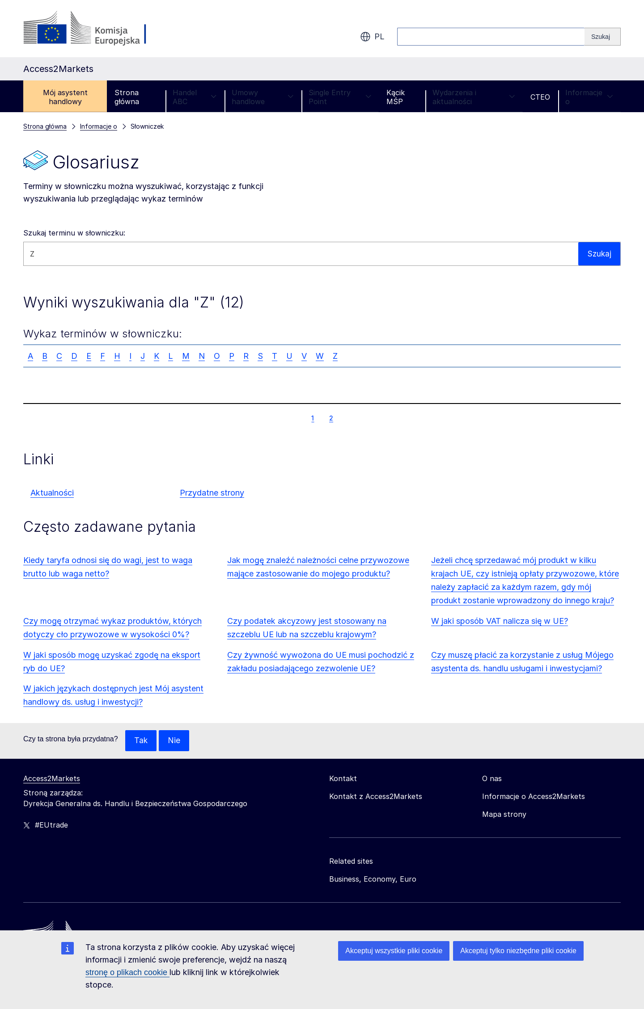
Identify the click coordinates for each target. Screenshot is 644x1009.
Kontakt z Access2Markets (375, 796)
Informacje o (589, 97)
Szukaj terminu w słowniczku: (74, 232)
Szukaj (598, 253)
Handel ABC (194, 97)
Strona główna (126, 97)
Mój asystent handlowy (65, 97)
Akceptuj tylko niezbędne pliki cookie (518, 950)
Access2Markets (51, 778)
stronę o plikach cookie (127, 972)
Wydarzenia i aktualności (473, 97)
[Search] (603, 37)
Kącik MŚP (395, 97)
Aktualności (52, 492)
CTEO (540, 96)
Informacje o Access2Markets (533, 796)
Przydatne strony (212, 492)
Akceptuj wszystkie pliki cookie (393, 950)
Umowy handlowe (262, 97)
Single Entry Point (340, 97)
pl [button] (372, 36)
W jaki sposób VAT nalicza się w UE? (499, 621)
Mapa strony (504, 814)
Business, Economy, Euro (372, 879)
